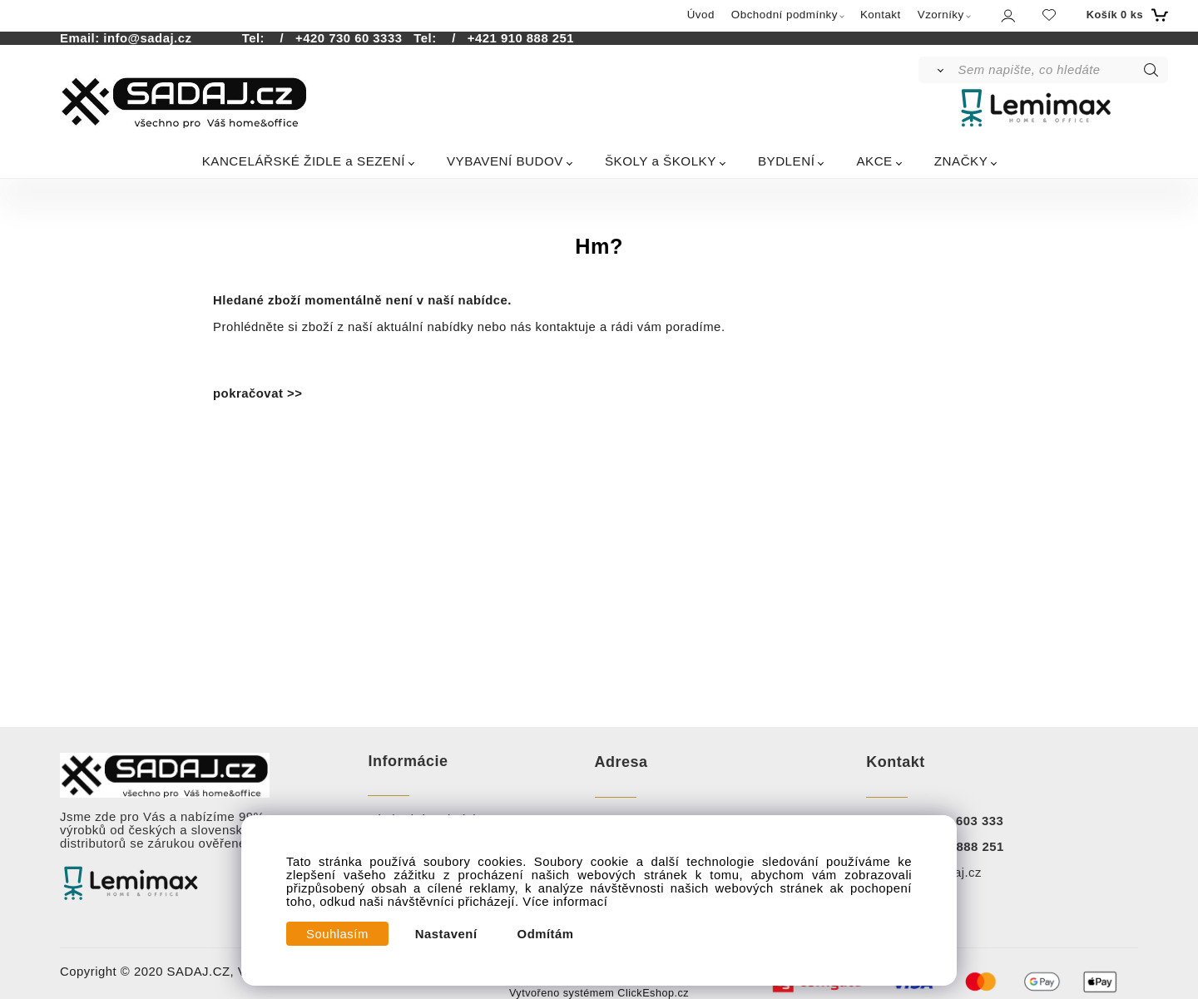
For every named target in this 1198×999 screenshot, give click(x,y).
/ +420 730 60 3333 (336, 38)
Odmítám (545, 934)
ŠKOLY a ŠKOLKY (660, 161)
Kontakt (880, 14)
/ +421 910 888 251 (507, 38)
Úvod (701, 14)
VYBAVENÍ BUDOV (505, 161)
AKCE (874, 161)
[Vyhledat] (937, 70)
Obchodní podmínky (784, 14)
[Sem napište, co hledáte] (1062, 70)
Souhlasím (337, 934)
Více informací (564, 901)
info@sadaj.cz (147, 38)
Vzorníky (941, 14)
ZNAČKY (961, 161)
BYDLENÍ (786, 161)
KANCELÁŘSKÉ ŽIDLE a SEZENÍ (303, 161)
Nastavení (446, 934)
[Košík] (1125, 14)
